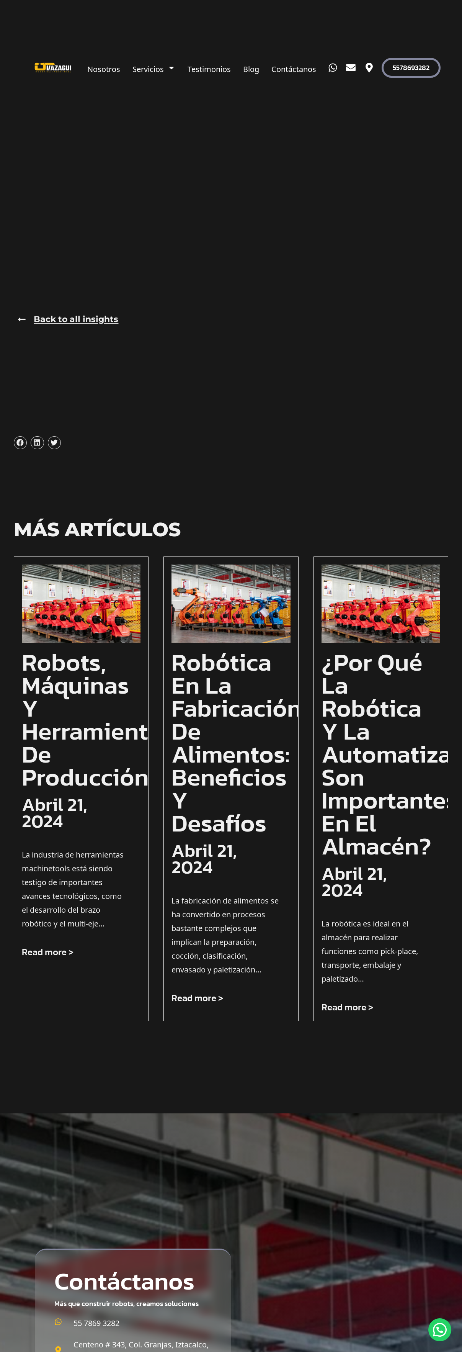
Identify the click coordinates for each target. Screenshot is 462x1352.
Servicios (153, 67)
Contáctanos (293, 67)
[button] (20, 442)
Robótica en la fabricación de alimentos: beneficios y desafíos (236, 742)
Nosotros (103, 67)
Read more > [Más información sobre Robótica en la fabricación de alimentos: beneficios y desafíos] (197, 998)
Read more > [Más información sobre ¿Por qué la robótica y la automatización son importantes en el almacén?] (347, 1007)
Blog (251, 67)
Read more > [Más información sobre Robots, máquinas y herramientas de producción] (47, 952)
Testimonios (209, 67)
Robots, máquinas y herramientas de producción (97, 719)
